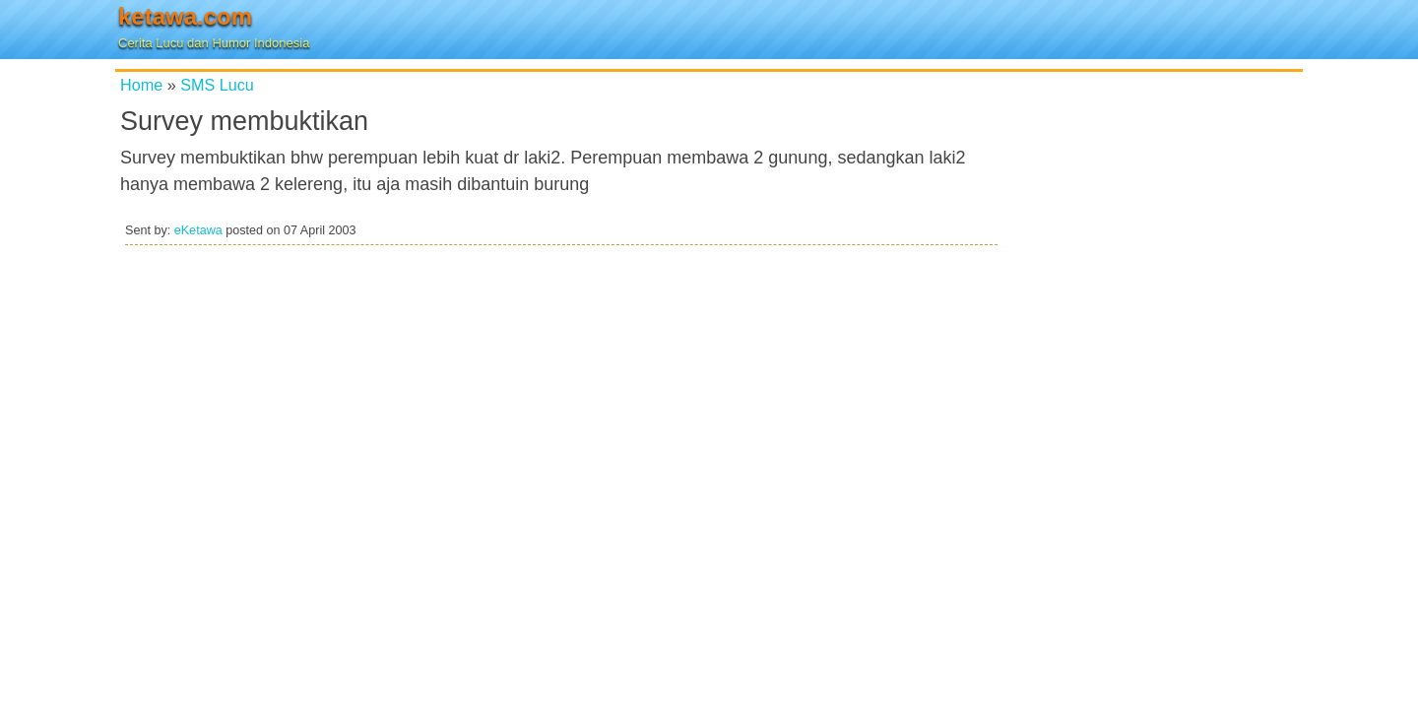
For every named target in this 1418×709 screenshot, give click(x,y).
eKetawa (198, 230)
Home (141, 85)
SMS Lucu (217, 85)
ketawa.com (185, 16)
